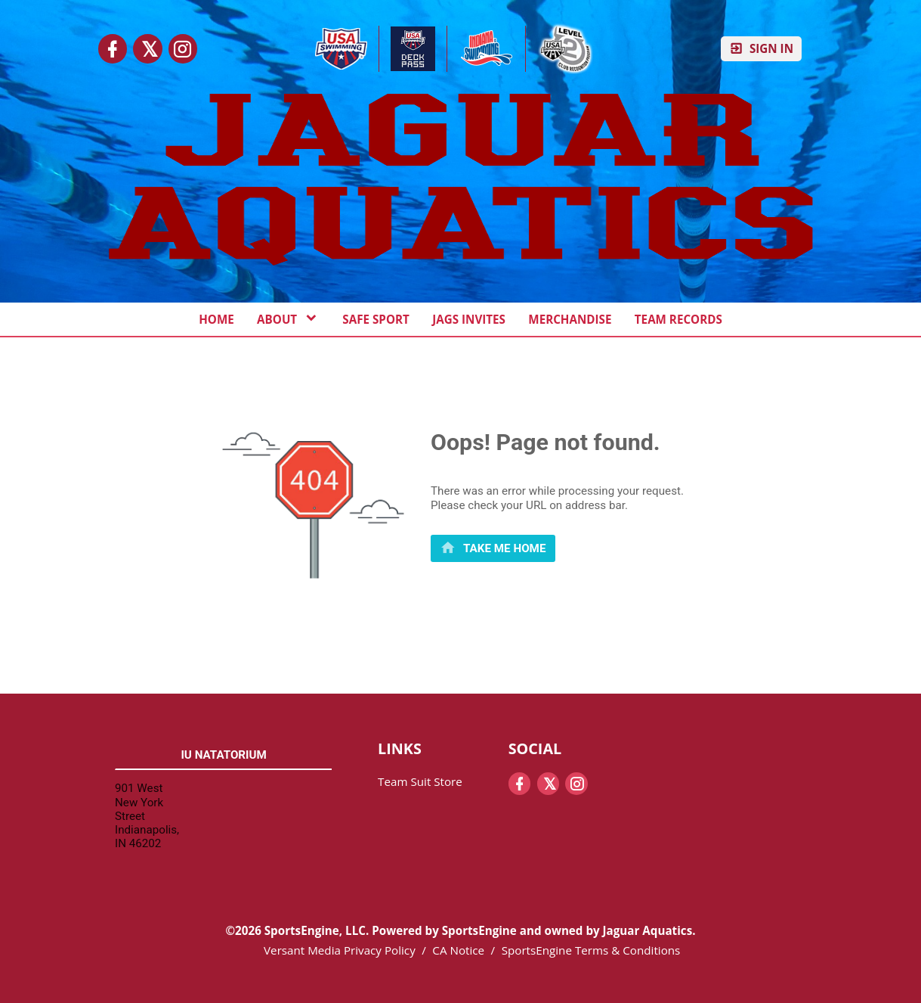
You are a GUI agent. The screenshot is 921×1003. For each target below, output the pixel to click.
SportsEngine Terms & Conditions (591, 950)
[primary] (493, 548)
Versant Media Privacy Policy (340, 950)
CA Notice (458, 950)
